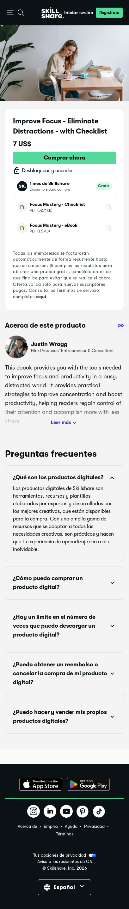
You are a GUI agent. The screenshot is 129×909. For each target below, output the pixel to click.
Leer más (64, 423)
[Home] (52, 12)
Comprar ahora (64, 157)
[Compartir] (121, 325)
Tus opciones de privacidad (64, 855)
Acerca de (27, 826)
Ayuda (71, 826)
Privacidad (94, 826)
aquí (41, 296)
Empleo (51, 826)
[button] (10, 13)
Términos (64, 833)
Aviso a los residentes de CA (64, 861)
